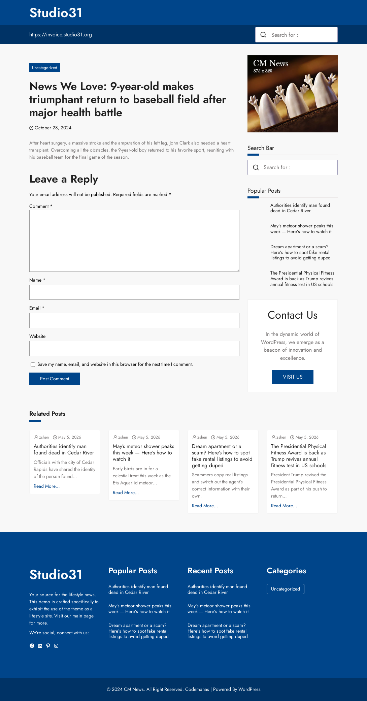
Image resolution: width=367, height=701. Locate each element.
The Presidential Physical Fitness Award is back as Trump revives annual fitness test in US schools (302, 278)
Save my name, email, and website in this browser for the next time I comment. (115, 364)
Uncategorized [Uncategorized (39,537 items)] (285, 588)
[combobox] (296, 34)
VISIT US (293, 377)
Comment (41, 206)
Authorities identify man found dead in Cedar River (300, 208)
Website (37, 336)
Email (36, 308)
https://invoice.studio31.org (60, 34)
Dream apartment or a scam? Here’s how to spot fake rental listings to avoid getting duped (300, 252)
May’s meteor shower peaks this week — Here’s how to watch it (301, 228)
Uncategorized (44, 68)
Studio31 (55, 12)
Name (37, 280)
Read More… (47, 486)
